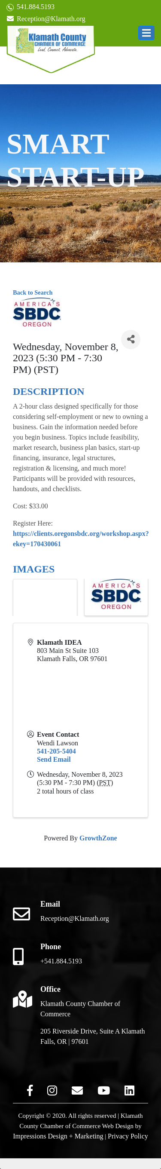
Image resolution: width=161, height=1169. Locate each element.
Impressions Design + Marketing (58, 1136)
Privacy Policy (128, 1136)
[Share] (130, 339)
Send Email (54, 759)
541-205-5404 (56, 751)
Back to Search (32, 292)
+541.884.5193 (61, 961)
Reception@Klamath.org (45, 18)
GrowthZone (98, 838)
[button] (146, 33)
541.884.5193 (30, 7)
